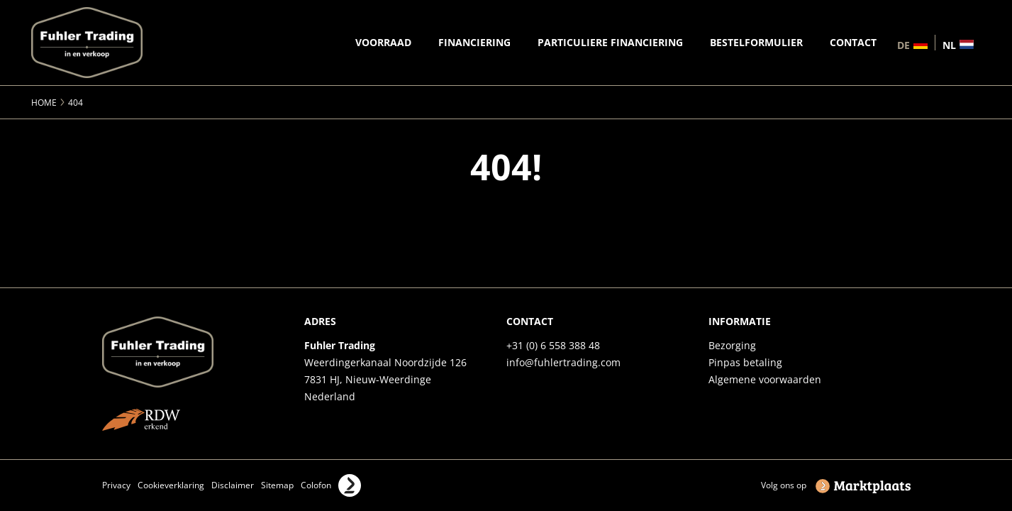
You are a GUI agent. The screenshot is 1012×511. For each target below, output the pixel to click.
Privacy (116, 485)
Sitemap (277, 485)
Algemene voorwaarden (764, 379)
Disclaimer (232, 485)
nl (949, 44)
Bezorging (732, 345)
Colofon (316, 485)
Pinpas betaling (745, 362)
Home (44, 103)
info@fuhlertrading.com (563, 362)
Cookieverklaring (171, 485)
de (903, 44)
